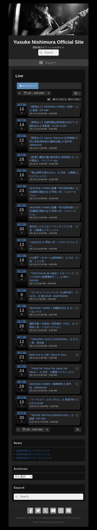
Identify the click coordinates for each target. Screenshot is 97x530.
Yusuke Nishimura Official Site (48, 42)
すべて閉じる (60, 99)
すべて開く (75, 99)
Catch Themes (57, 522)
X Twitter (45, 511)
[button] (77, 429)
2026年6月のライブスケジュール (33, 450)
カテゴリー (28, 85)
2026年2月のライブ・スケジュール (34, 458)
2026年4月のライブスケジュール (33, 454)
